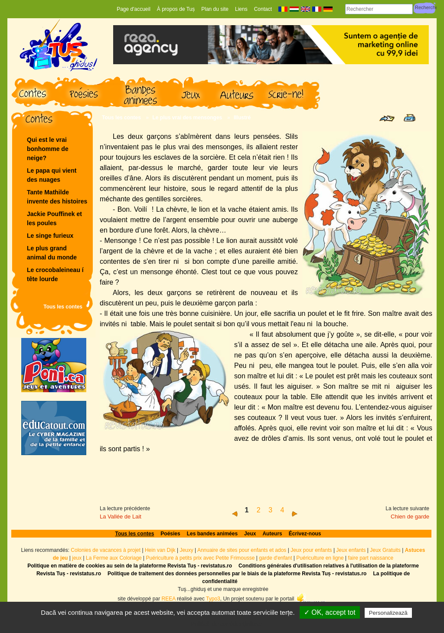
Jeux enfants (351, 550)
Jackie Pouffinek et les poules (54, 218)
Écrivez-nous (305, 534)
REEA (169, 598)
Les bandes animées (212, 534)
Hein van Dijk (160, 550)
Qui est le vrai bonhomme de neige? (48, 148)
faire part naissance (371, 558)
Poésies (170, 534)
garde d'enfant (275, 558)
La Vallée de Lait (120, 516)
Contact (263, 9)
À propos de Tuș (176, 9)
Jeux (250, 534)
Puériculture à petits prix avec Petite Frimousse (200, 558)
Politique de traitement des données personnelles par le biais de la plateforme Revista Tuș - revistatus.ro (237, 574)
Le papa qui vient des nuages (51, 175)
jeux (77, 558)
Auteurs (272, 534)
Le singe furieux (50, 235)
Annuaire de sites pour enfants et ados (241, 550)
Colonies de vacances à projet (105, 550)
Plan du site (215, 9)
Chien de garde (410, 516)
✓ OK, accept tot (330, 612)
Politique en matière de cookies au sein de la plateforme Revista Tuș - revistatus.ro (129, 566)
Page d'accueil (133, 9)
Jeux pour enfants (311, 550)
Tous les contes (62, 307)
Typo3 (213, 598)
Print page (409, 117)
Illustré (242, 118)
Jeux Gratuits (385, 550)
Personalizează (388, 613)
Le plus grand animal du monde (52, 253)
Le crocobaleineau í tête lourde (56, 274)
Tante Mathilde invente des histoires (57, 197)
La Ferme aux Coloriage (114, 558)
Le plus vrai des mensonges (187, 118)
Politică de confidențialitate (226, 623)
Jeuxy (186, 550)
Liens (241, 9)
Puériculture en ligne (319, 558)
